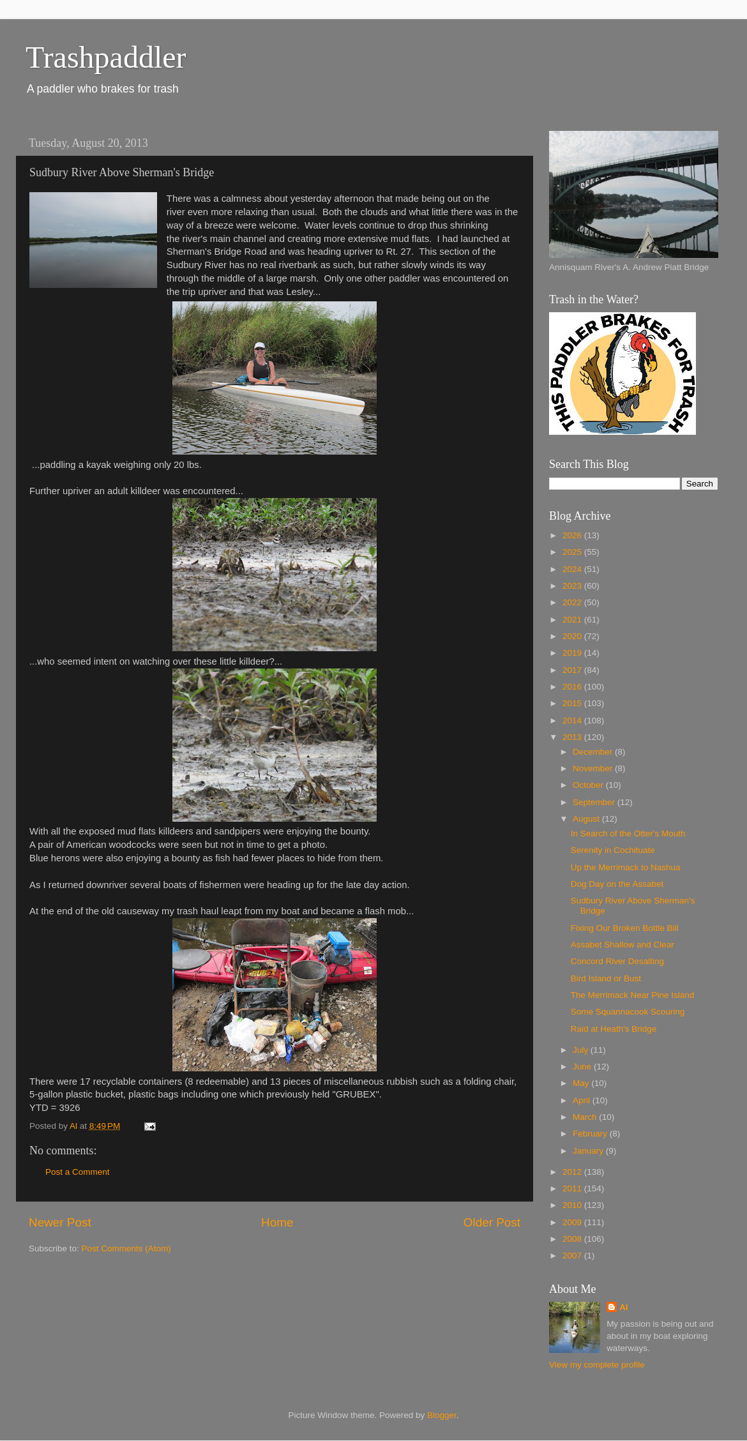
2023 (573, 586)
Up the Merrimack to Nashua (626, 867)
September (595, 802)
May (582, 1083)
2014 (573, 720)
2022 (573, 602)
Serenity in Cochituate (613, 850)
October (589, 785)
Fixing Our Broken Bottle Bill (625, 928)
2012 (573, 1172)
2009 (573, 1222)
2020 (573, 636)
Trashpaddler (106, 57)
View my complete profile (597, 1364)
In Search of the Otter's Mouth (628, 833)
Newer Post (60, 1222)
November (594, 768)
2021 (573, 619)
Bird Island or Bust (606, 978)
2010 (573, 1205)
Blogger (441, 1415)
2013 (573, 737)
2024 (573, 569)
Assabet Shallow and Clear (622, 944)
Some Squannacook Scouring (628, 1011)
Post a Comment (77, 1172)
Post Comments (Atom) (126, 1248)
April (582, 1100)
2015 (573, 703)
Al (623, 1307)
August (587, 819)
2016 (573, 686)
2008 (573, 1239)
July (582, 1050)
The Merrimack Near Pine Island (633, 995)
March (586, 1117)
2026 (573, 535)
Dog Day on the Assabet (617, 884)
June (583, 1066)
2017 (573, 670)
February (591, 1133)
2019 (573, 653)
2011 (573, 1188)
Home (277, 1222)
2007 (573, 1255)
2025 (573, 552)
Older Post (492, 1222)
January (589, 1151)
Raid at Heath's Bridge (614, 1029)
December (594, 752)
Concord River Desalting (617, 961)
